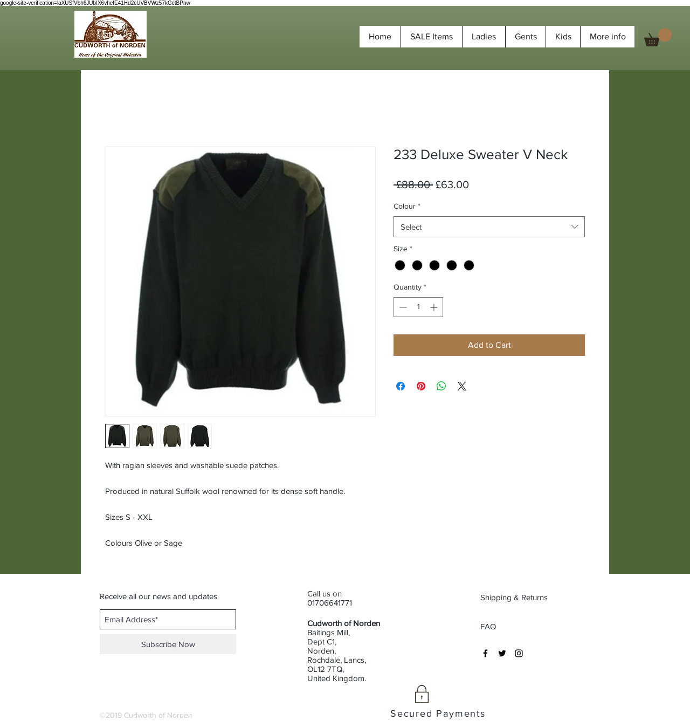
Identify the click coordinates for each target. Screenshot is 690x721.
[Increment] (434, 307)
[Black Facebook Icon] (485, 653)
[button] (658, 37)
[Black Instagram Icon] (519, 653)
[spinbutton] (418, 307)
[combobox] (489, 226)
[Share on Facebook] (400, 386)
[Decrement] (402, 307)
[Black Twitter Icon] (502, 653)
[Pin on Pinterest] (421, 386)
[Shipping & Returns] (515, 597)
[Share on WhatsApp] (441, 386)
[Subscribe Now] (168, 644)
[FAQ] (488, 626)
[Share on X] (462, 386)
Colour (407, 206)
